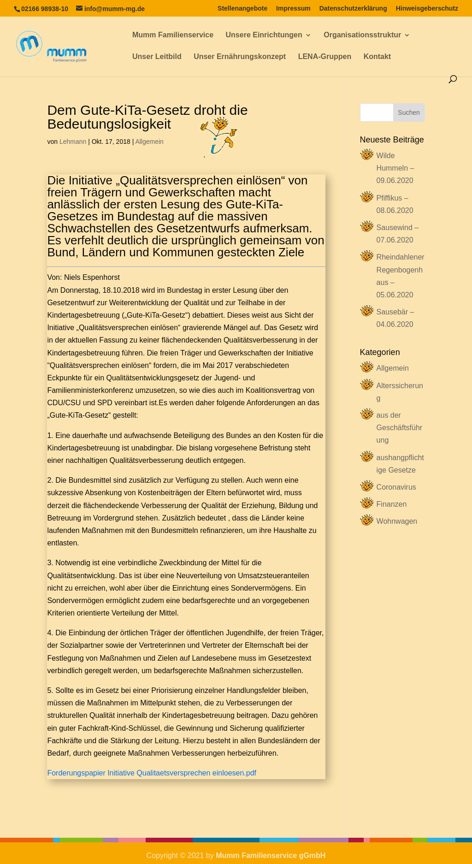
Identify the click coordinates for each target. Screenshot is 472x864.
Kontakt (377, 56)
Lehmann (72, 141)
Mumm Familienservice (172, 35)
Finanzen (392, 504)
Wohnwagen (397, 521)
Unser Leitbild (157, 56)
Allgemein (149, 141)
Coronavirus (396, 487)
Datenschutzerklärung (353, 8)
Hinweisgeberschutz (427, 8)
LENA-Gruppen (325, 56)
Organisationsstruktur (362, 35)
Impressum (293, 8)
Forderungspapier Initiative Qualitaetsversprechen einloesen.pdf (151, 773)
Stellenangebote (242, 8)
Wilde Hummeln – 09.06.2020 (395, 168)
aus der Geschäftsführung (400, 427)
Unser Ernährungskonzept (240, 56)
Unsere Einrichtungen (264, 35)
